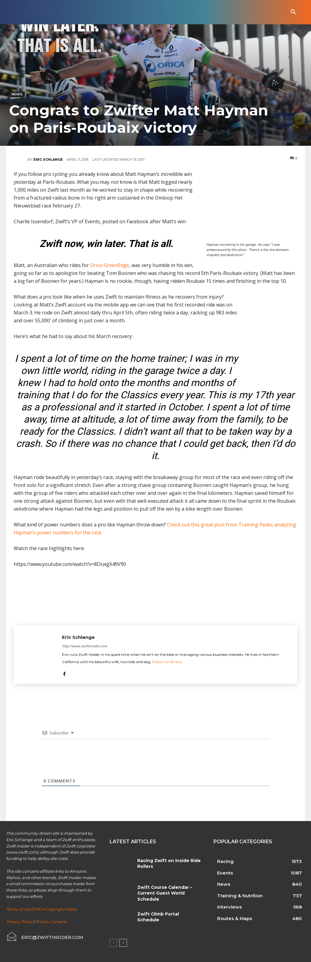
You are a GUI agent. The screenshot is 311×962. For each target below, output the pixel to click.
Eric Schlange (48, 159)
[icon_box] (44, 937)
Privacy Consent (51, 921)
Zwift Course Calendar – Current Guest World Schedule (163, 893)
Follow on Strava (167, 661)
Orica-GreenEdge (109, 265)
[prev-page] (113, 943)
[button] (293, 12)
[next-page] (123, 943)
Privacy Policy (19, 921)
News (17, 94)
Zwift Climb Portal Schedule (167, 914)
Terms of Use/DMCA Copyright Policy (41, 909)
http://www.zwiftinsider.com (84, 646)
